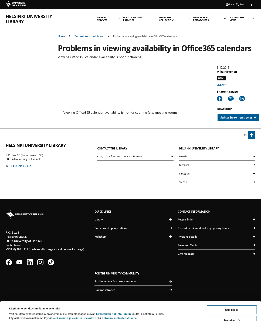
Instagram (217, 168)
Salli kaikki (232, 291)
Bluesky (217, 150)
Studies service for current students (133, 275)
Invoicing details (216, 231)
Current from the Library (89, 30)
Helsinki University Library (38, 16)
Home (61, 30)
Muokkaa (232, 302)
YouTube (217, 176)
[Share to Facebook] (219, 93)
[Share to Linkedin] (242, 93)
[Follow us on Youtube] (19, 257)
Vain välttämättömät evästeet (232, 312)
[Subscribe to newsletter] (238, 111)
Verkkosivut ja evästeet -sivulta (73, 300)
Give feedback (216, 248)
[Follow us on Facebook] (9, 257)
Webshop (133, 231)
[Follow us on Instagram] (40, 257)
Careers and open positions (133, 222)
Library (221, 79)
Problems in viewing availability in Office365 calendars (145, 30)
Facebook (217, 159)
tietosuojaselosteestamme (119, 300)
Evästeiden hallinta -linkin (113, 295)
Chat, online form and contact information (135, 150)
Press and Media (216, 239)
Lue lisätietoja (18, 309)
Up (245, 129)
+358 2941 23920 (22, 160)
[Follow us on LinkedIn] (30, 257)
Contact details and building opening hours (216, 222)
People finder (216, 214)
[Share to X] (231, 93)
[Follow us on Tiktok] (51, 257)
